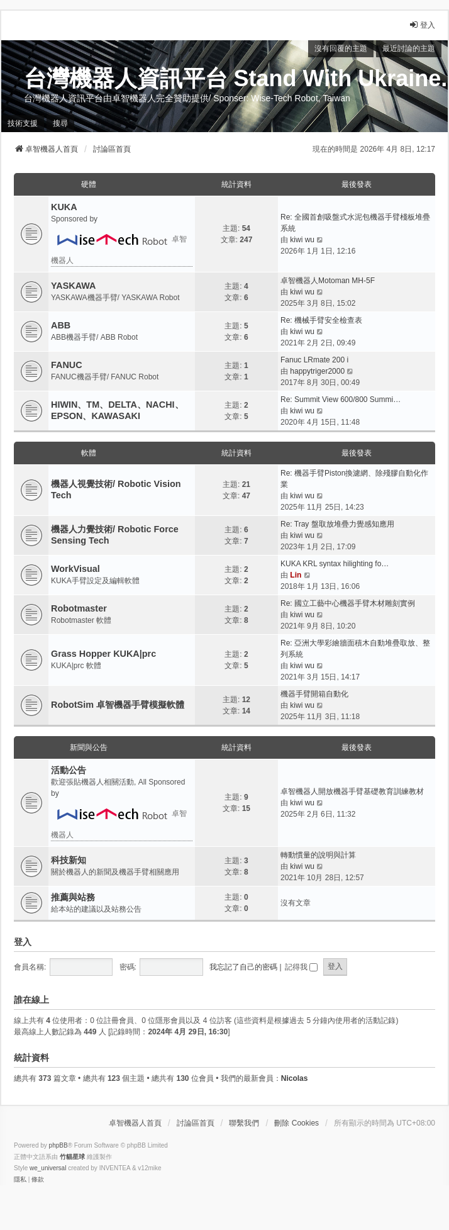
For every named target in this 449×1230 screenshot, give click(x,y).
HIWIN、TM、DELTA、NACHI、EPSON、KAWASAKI (117, 410)
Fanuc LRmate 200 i (314, 359)
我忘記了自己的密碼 (243, 967)
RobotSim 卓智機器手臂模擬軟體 (117, 705)
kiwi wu (302, 239)
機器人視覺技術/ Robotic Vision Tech (115, 489)
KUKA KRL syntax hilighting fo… (334, 563)
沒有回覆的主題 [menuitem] (340, 48)
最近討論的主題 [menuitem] (408, 48)
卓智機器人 (119, 245)
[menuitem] (20, 1179)
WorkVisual (75, 569)
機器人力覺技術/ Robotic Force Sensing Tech (115, 534)
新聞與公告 (89, 747)
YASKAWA (73, 286)
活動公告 (68, 770)
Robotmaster (79, 608)
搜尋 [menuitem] (60, 123)
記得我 (301, 967)
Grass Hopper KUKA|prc (103, 654)
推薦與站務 (73, 897)
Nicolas (294, 1078)
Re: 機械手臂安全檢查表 (321, 320)
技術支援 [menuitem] (23, 123)
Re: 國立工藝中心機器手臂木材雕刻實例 (347, 603)
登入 (22, 942)
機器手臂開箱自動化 (314, 694)
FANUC (66, 365)
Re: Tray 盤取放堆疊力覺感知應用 (337, 524)
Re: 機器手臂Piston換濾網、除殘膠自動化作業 (354, 479)
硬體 (88, 184)
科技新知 (68, 860)
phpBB (58, 1145)
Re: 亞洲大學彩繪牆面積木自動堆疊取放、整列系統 (355, 649)
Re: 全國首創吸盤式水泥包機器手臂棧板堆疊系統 (355, 223)
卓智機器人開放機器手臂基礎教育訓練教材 (352, 791)
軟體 (88, 453)
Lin (295, 575)
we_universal (48, 1168)
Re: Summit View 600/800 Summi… (340, 399)
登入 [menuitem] (422, 25)
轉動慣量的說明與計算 (318, 855)
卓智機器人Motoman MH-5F (327, 280)
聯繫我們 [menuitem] (244, 1123)
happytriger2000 (317, 371)
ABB (60, 325)
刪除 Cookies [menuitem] (296, 1123)
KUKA (64, 207)
